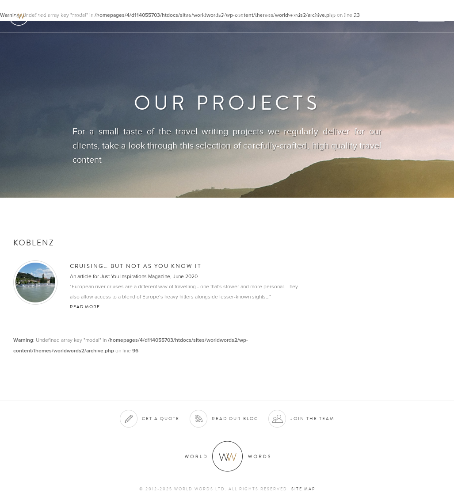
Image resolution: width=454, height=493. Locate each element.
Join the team (312, 418)
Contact (370, 16)
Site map (303, 489)
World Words (56, 16)
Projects (304, 16)
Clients (267, 16)
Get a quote (160, 418)
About (195, 16)
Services (230, 16)
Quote (431, 16)
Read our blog (235, 418)
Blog (403, 16)
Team (338, 16)
